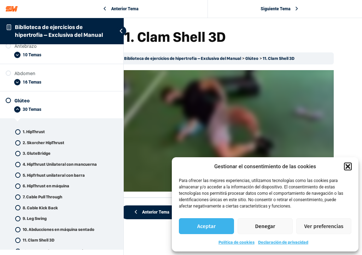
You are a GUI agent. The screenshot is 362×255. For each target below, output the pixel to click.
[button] (347, 166)
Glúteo (274, 58)
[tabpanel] (237, 124)
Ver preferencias (324, 226)
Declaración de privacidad (283, 242)
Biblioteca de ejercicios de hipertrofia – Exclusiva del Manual (204, 58)
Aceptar (206, 226)
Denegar (265, 226)
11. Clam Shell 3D (301, 58)
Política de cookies (236, 242)
